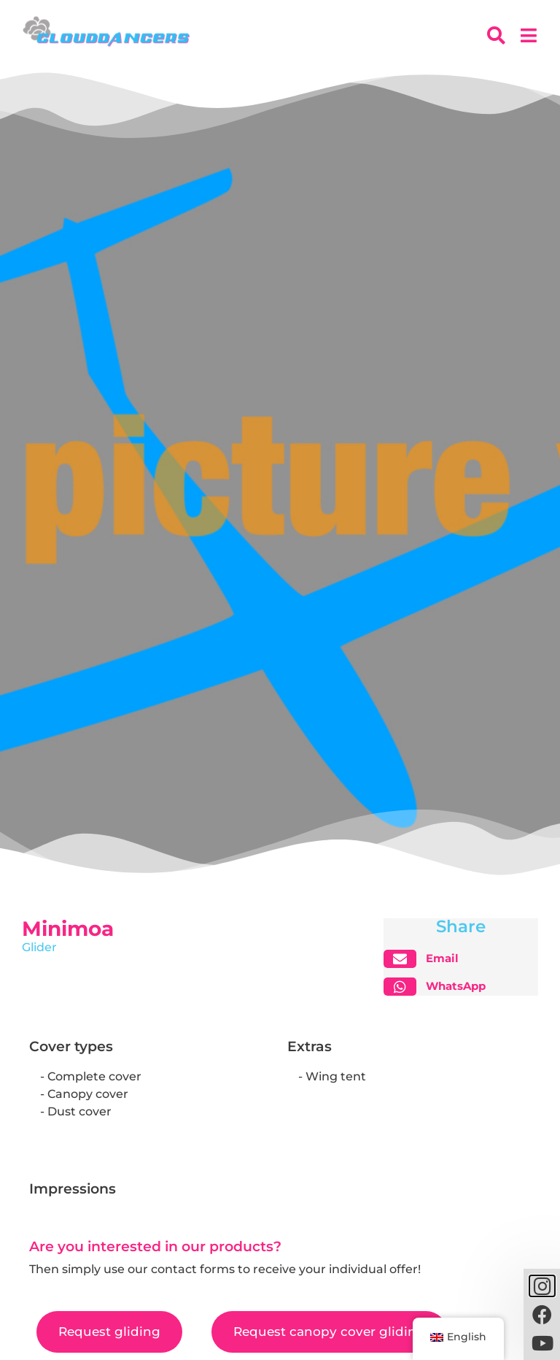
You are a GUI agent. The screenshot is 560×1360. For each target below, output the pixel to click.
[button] (427, 959)
